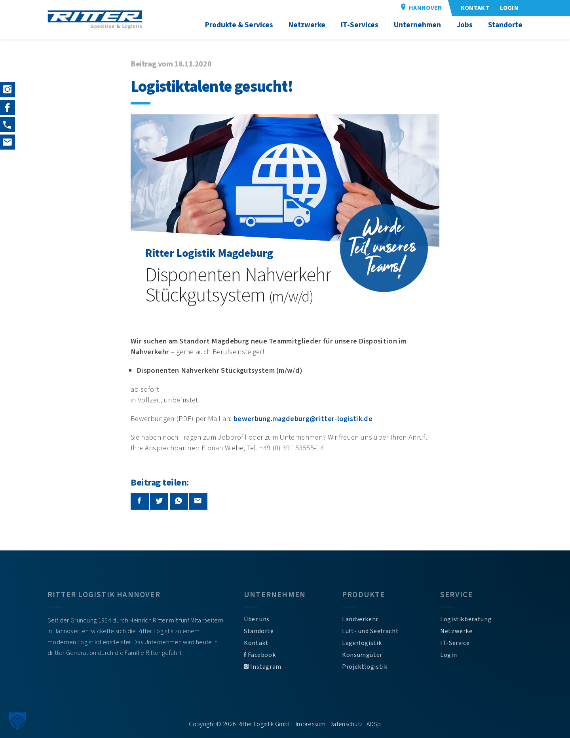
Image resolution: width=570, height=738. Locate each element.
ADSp (374, 724)
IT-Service (454, 643)
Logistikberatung (466, 619)
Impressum (310, 724)
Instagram (262, 667)
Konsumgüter (362, 655)
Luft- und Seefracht (370, 631)
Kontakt (256, 643)
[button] (17, 720)
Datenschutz (346, 724)
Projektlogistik (365, 667)
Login (448, 655)
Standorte (259, 631)
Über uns (257, 619)
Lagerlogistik (362, 643)
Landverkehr (360, 619)
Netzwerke (456, 631)
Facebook (260, 655)
